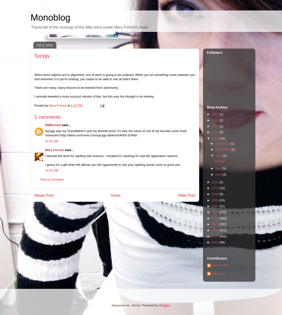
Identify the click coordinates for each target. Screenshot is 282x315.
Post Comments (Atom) (124, 207)
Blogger (164, 305)
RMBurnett (53, 125)
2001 (216, 242)
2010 (216, 188)
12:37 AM (51, 170)
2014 (216, 132)
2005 (216, 218)
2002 (216, 236)
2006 (216, 212)
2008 (216, 200)
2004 (216, 224)
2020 (216, 120)
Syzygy (220, 161)
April (219, 174)
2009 (216, 194)
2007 (216, 206)
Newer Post (44, 195)
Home (116, 195)
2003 (216, 230)
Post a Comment (52, 179)
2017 (216, 126)
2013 (216, 138)
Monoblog (50, 18)
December (223, 143)
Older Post (186, 195)
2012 (216, 182)
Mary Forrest (54, 150)
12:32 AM (51, 141)
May (218, 168)
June (219, 155)
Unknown (218, 273)
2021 (216, 114)
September (223, 149)
